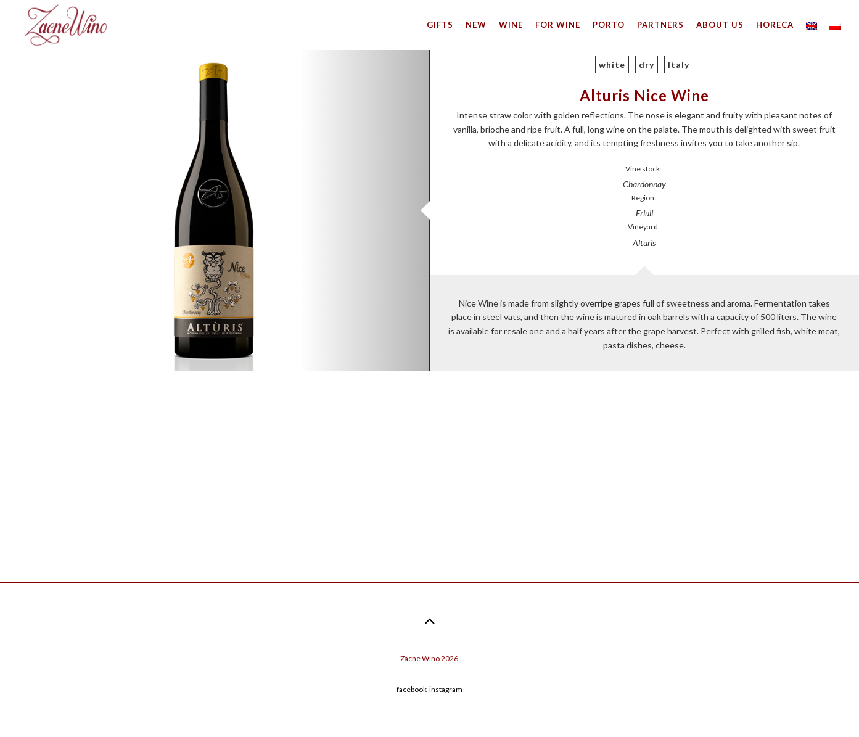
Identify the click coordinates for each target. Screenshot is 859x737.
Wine (511, 25)
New (476, 25)
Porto (609, 25)
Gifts (440, 25)
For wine (557, 25)
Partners (660, 25)
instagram (445, 689)
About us (720, 25)
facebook (412, 689)
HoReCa (775, 25)
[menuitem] (811, 24)
